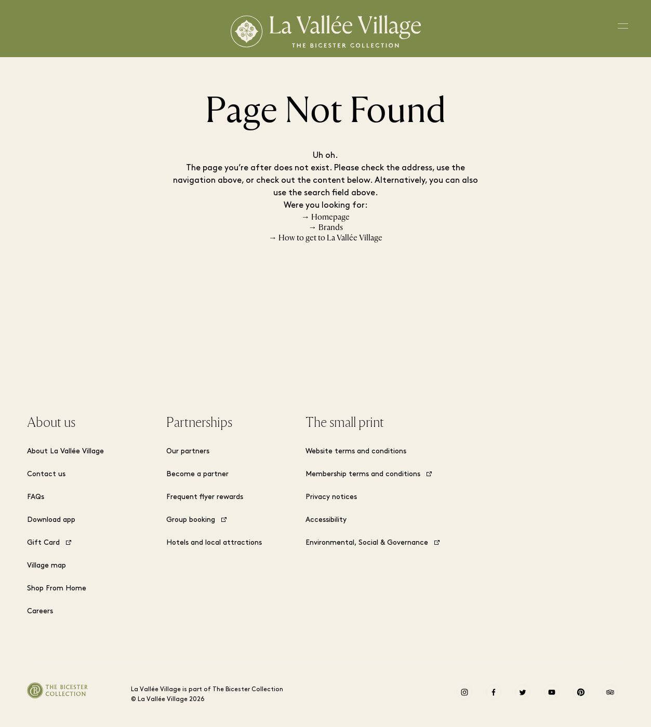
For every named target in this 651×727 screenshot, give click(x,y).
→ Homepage (325, 217)
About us (51, 422)
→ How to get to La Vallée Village (325, 238)
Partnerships (199, 422)
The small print (344, 422)
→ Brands (326, 227)
